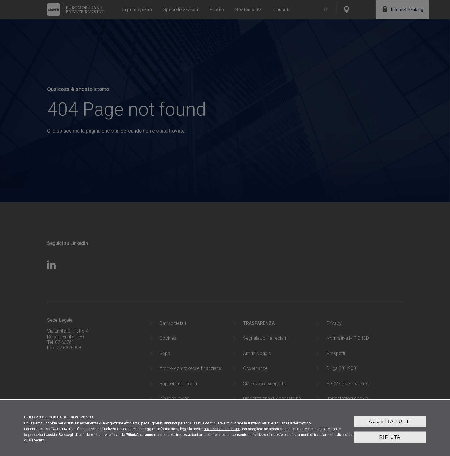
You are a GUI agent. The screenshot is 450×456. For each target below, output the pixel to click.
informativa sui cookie (222, 432)
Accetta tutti (390, 426)
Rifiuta (390, 439)
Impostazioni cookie (40, 438)
